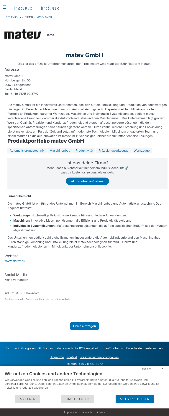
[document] (84, 383)
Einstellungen (77, 399)
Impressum (71, 412)
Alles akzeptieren (134, 399)
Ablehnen (27, 399)
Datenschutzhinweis (93, 412)
